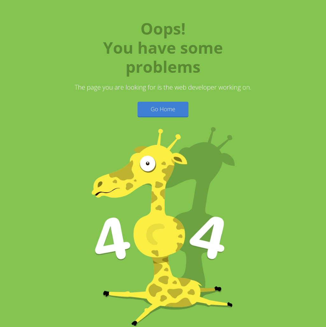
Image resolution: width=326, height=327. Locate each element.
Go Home (163, 109)
